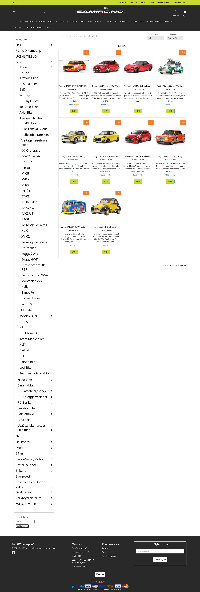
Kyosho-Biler (28, 316)
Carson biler (28, 362)
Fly (18, 436)
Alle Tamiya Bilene (34, 129)
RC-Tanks (24, 402)
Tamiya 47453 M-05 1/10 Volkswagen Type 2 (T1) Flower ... (74, 233)
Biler (19, 62)
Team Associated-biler (35, 373)
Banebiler (28, 292)
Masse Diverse (26, 504)
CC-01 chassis (30, 150)
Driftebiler (28, 248)
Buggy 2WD (29, 254)
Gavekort (24, 420)
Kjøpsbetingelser (163, 2)
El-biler (23, 73)
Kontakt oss (133, 2)
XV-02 (25, 236)
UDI (22, 356)
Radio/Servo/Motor (29, 459)
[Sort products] (175, 38)
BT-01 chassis (30, 123)
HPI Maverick (28, 333)
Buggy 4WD (29, 259)
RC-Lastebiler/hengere (34, 391)
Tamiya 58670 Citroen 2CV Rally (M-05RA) (170, 87)
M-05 (25, 173)
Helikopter (23, 442)
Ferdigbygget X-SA (34, 275)
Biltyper (23, 67)
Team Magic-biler (31, 339)
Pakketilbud (26, 414)
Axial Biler (26, 112)
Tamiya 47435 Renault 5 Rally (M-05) (74, 160)
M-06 (25, 179)
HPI (21, 327)
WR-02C (27, 304)
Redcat (24, 350)
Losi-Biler (26, 367)
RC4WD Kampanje (29, 51)
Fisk (18, 45)
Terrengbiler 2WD (34, 242)
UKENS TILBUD (26, 56)
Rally (25, 287)
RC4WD (25, 322)
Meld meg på (160, 559)
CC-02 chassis (30, 156)
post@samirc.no (78, 566)
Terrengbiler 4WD (34, 225)
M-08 (25, 185)
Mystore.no (50, 548)
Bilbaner (21, 470)
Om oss (142, 2)
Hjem (62, 36)
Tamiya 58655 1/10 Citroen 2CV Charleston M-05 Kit (106, 233)
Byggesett (23, 476)
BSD (22, 89)
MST (22, 344)
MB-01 (25, 168)
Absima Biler (28, 84)
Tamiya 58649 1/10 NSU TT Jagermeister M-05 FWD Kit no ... (170, 160)
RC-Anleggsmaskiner (32, 397)
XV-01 (25, 231)
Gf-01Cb (26, 162)
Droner (21, 448)
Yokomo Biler (28, 107)
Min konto (122, 2)
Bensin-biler (26, 385)
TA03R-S (27, 213)
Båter (19, 453)
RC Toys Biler (28, 101)
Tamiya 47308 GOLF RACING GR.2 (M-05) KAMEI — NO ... (74, 87)
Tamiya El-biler (30, 118)
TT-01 (25, 196)
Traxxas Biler (28, 78)
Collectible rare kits (35, 135)
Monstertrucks (31, 281)
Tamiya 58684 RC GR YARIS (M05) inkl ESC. (138, 160)
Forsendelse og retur (179, 2)
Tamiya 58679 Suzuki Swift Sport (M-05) (106, 160)
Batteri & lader (26, 465)
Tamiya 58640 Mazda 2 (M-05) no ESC (106, 87)
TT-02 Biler (29, 202)
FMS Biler (26, 310)
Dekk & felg (24, 492)
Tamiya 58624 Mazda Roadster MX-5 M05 (138, 87)
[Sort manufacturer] (155, 38)
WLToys (25, 95)
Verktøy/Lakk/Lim (28, 498)
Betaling (151, 2)
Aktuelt (105, 548)
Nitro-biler (25, 380)
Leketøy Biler (27, 408)
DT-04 (25, 191)
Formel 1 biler (30, 298)
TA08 (25, 219)
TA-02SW (28, 208)
